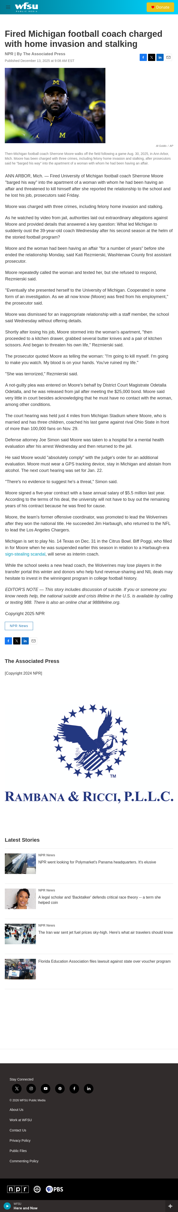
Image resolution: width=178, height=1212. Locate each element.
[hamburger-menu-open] (8, 7)
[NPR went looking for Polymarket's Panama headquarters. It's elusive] (20, 863)
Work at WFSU (21, 1120)
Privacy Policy (20, 1140)
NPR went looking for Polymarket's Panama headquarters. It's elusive (97, 862)
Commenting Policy (24, 1161)
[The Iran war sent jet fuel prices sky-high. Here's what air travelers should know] (20, 934)
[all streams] (171, 1206)
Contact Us (18, 1130)
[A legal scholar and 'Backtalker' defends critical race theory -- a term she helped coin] (20, 899)
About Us (16, 1110)
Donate (162, 7)
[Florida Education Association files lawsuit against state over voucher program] (20, 969)
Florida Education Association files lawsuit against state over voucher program (104, 961)
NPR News (19, 626)
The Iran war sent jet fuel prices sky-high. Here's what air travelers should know (105, 932)
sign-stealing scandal (25, 554)
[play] (7, 1206)
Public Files (18, 1151)
